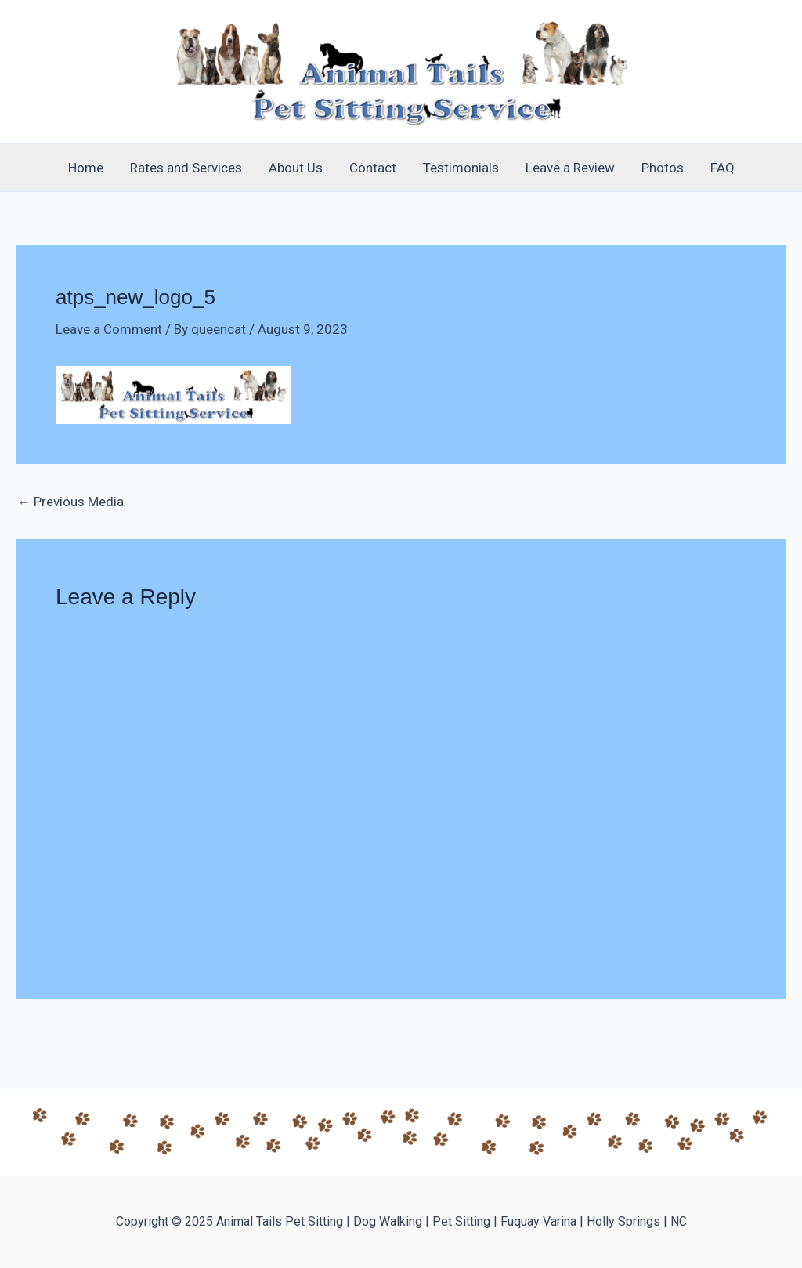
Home (85, 168)
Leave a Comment (109, 329)
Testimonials (461, 168)
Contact (372, 168)
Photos (662, 168)
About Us (296, 168)
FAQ (722, 168)
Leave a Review (570, 168)
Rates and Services (186, 168)
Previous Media (70, 502)
